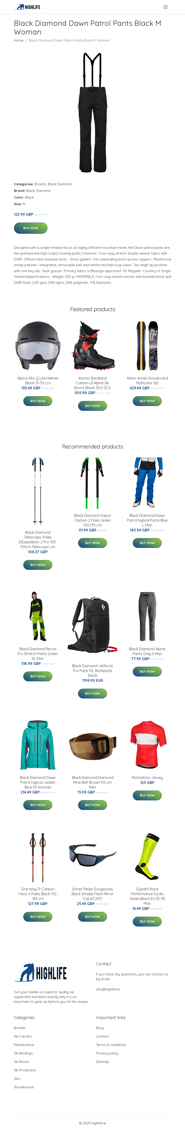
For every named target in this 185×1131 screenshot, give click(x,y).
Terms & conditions (111, 1045)
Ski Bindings (23, 1053)
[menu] (166, 7)
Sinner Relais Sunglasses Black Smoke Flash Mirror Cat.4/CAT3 (93, 894)
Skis (17, 1078)
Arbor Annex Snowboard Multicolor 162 (147, 380)
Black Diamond (60, 184)
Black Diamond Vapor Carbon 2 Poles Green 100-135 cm (92, 520)
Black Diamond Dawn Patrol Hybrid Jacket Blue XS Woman (38, 782)
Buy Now (30, 228)
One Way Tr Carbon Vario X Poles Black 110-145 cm (37, 894)
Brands (40, 184)
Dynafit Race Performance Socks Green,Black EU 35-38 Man (147, 896)
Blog (100, 1028)
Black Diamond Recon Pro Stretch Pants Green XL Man (38, 654)
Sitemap (102, 1061)
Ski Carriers (23, 1036)
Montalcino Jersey (147, 777)
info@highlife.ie (108, 989)
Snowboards (24, 1087)
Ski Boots (21, 1061)
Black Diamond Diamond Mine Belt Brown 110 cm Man (92, 782)
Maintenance (24, 1045)
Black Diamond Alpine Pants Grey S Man (147, 651)
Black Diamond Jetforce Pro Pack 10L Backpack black (92, 671)
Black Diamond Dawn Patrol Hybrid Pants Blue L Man (147, 520)
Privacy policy (107, 1053)
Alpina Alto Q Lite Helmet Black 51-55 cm (37, 380)
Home (18, 40)
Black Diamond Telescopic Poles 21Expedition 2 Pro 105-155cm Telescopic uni (37, 539)
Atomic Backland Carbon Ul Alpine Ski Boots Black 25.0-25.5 (92, 383)
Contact (102, 1036)
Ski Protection (25, 1070)
